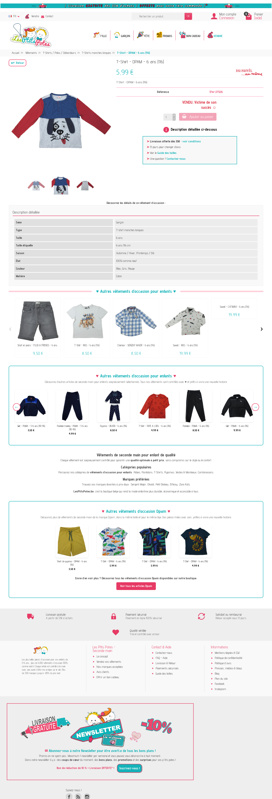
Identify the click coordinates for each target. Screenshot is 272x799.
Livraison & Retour (166, 647)
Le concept (102, 640)
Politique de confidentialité (228, 642)
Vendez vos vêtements (109, 645)
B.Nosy (174, 484)
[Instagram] (87, 780)
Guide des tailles (166, 153)
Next (255, 407)
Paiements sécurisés (167, 652)
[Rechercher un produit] (158, 16)
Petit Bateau (162, 484)
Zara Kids (184, 484)
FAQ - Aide (161, 642)
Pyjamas (169, 472)
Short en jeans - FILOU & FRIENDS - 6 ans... (37, 345)
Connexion (226, 17)
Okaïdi (151, 484)
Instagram (220, 673)
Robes (137, 472)
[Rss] (78, 780)
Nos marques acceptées (110, 650)
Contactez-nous (176, 158)
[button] (17, 62)
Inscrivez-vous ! (129, 752)
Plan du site (221, 662)
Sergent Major (138, 484)
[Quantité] (168, 117)
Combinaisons (205, 472)
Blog (217, 657)
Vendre (35, 16)
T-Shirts (158, 472)
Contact (47, 16)
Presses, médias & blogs (228, 652)
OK (188, 16)
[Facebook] (69, 780)
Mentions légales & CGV (227, 637)
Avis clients (103, 656)
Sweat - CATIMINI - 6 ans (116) (234, 306)
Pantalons (147, 472)
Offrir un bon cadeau (108, 661)
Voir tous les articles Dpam (136, 586)
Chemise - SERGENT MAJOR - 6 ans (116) (136, 345)
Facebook (219, 667)
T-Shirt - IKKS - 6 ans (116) (86, 345)
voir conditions (191, 141)
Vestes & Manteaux (186, 472)
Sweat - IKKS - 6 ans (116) (185, 345)
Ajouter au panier (197, 116)
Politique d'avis (223, 647)
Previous (16, 407)
